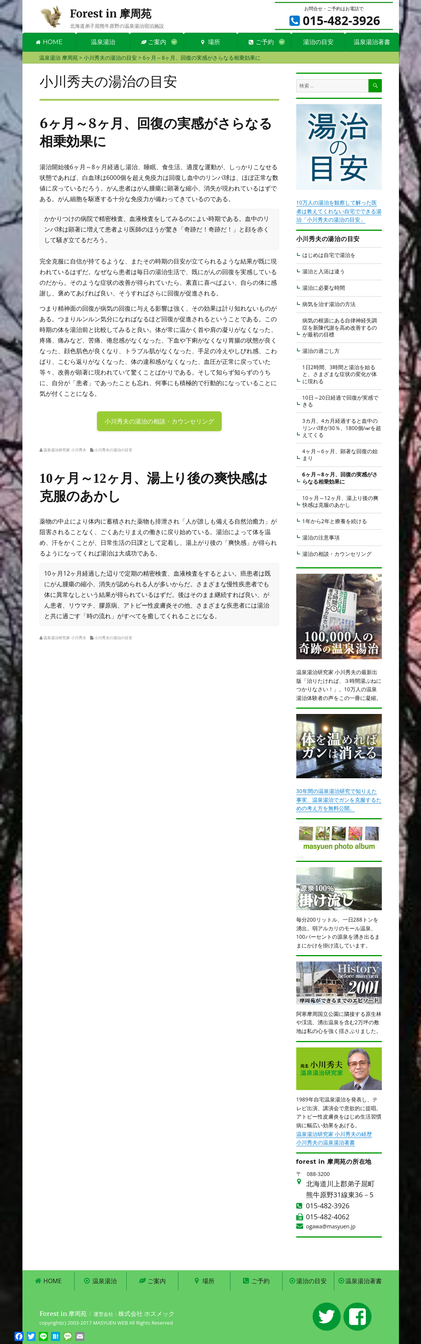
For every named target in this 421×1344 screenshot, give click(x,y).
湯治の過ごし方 (321, 350)
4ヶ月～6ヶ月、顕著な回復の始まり (340, 454)
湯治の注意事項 (321, 537)
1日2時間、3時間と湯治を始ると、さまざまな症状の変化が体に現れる (339, 374)
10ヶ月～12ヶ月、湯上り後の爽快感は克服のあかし (340, 501)
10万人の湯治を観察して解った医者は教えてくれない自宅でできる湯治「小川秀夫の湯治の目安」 (338, 211)
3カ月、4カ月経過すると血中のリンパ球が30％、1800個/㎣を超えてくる (341, 427)
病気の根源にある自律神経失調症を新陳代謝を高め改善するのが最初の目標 (339, 327)
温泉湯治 (103, 42)
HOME (49, 42)
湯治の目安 (318, 42)
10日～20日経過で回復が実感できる (340, 401)
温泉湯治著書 (372, 42)
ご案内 (153, 42)
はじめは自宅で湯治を (329, 255)
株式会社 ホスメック (146, 1313)
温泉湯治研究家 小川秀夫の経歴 (334, 1134)
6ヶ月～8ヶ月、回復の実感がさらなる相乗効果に (340, 478)
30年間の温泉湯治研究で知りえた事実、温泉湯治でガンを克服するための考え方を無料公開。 (338, 799)
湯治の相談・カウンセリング (337, 553)
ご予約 (261, 42)
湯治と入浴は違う (323, 271)
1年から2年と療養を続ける (334, 521)
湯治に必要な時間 (323, 287)
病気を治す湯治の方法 (329, 304)
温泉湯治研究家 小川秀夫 (64, 449)
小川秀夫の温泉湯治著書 (325, 1142)
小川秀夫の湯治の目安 (113, 449)
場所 (210, 42)
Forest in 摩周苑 (110, 14)
